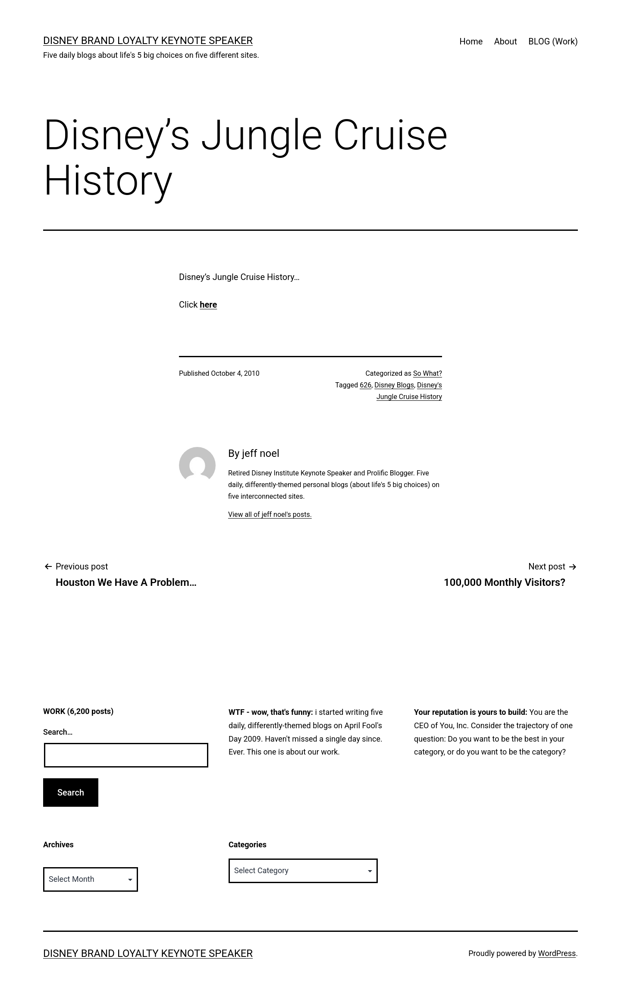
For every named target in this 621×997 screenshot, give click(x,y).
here (208, 304)
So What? (427, 373)
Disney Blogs (394, 385)
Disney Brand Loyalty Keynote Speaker (148, 41)
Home (471, 41)
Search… (58, 731)
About (505, 41)
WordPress (557, 953)
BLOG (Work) (553, 41)
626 (365, 385)
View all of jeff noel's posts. (270, 514)
